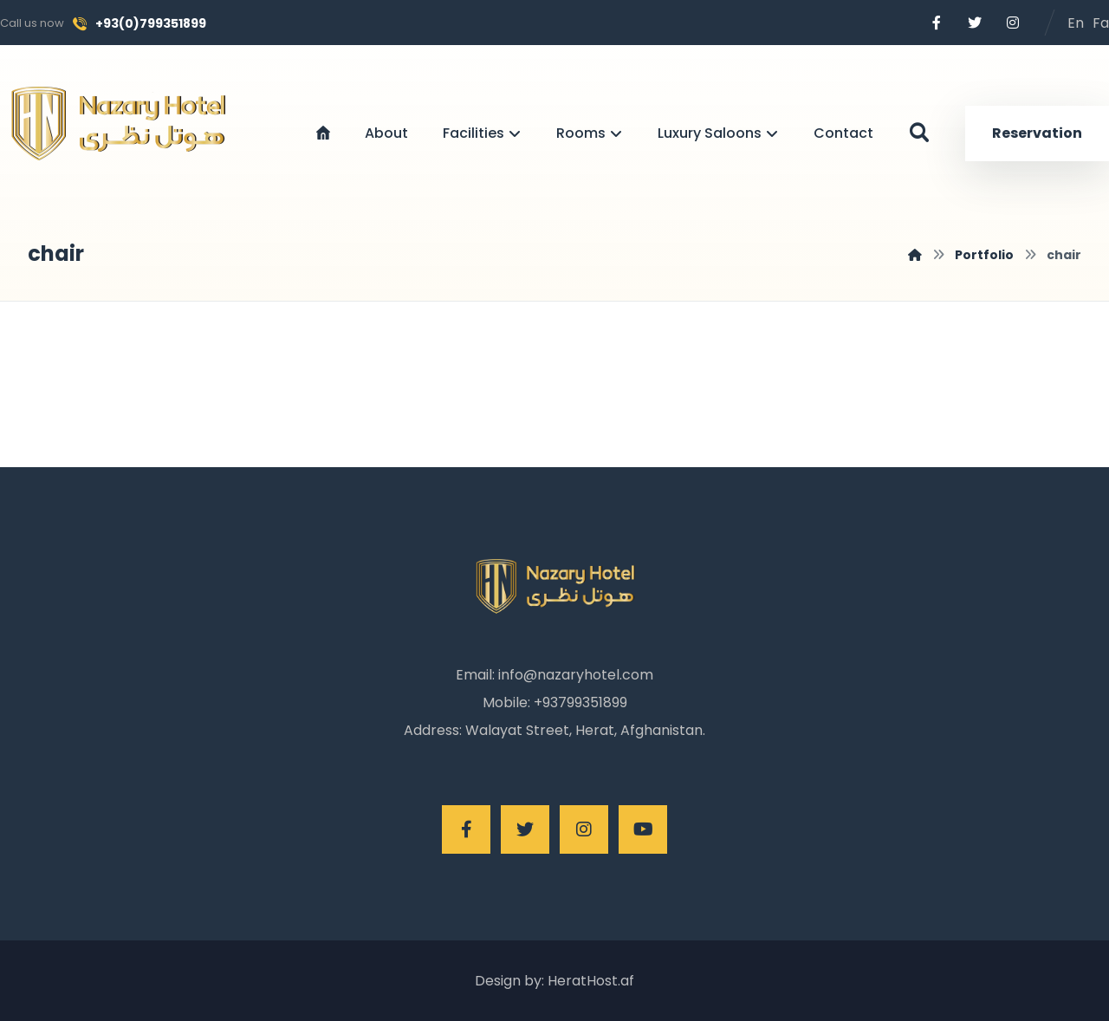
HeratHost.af (589, 981)
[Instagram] (1013, 22)
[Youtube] (643, 829)
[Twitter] (975, 22)
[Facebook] (936, 22)
